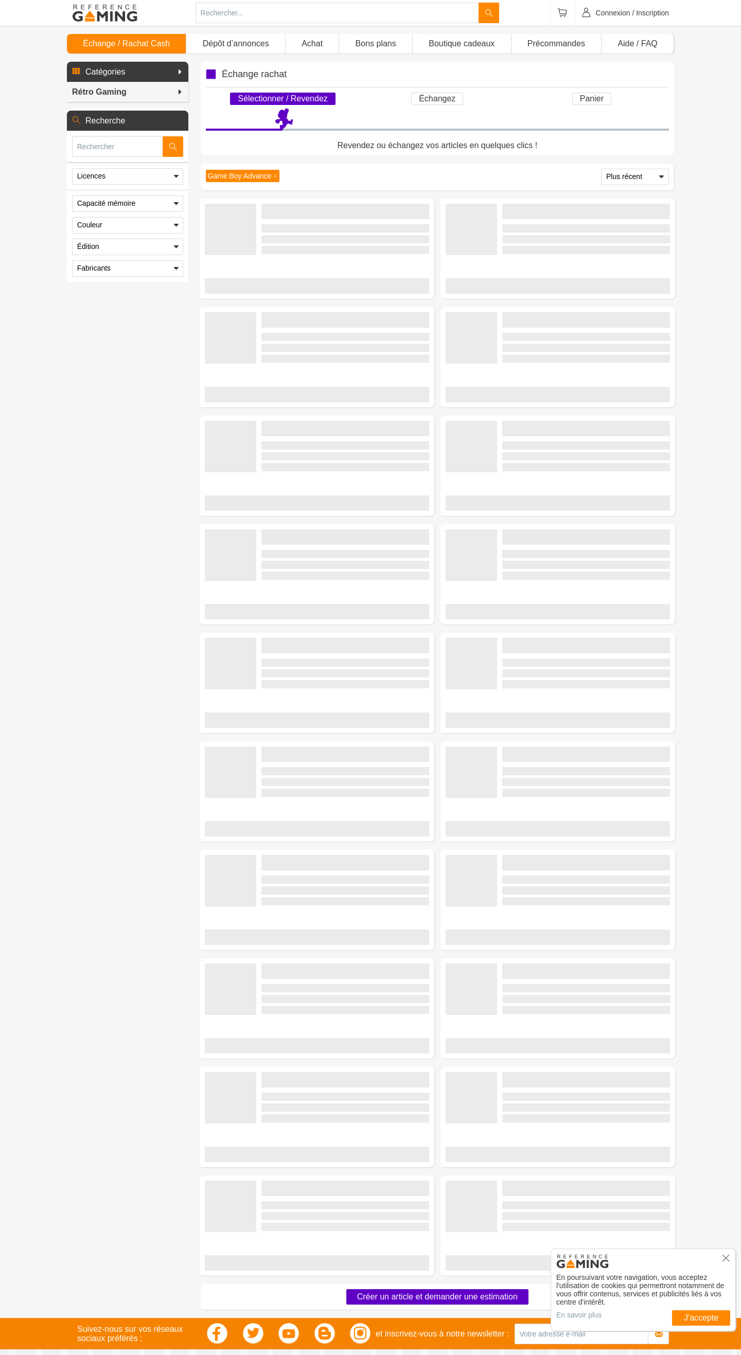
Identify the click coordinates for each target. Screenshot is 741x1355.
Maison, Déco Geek (109, 1299)
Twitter (380, 1279)
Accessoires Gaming (257, 1260)
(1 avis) (344, 741)
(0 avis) (344, 255)
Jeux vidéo (96, 1260)
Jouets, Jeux (244, 1289)
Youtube (383, 1299)
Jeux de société (249, 1279)
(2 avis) (344, 1099)
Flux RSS (385, 1308)
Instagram (385, 1270)
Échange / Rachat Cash (126, 43)
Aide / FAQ (637, 43)
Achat (312, 43)
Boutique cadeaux (462, 43)
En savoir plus (579, 1315)
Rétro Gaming (247, 1270)
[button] (127, 72)
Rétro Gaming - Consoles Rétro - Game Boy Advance (353, 240)
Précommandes (556, 43)
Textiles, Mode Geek (111, 1289)
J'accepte (701, 1317)
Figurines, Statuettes (111, 1279)
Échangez (437, 98)
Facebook (385, 1260)
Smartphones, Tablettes (116, 1317)
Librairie (237, 1308)
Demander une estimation (317, 1148)
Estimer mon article (316, 298)
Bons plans (376, 43)
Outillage (93, 1327)
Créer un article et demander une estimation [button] (437, 1182)
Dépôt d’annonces (236, 43)
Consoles (94, 1270)
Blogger (382, 1289)
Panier (592, 98)
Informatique (244, 1299)
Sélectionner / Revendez (282, 98)
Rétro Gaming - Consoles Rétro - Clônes (348, 1087)
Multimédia (96, 1308)
